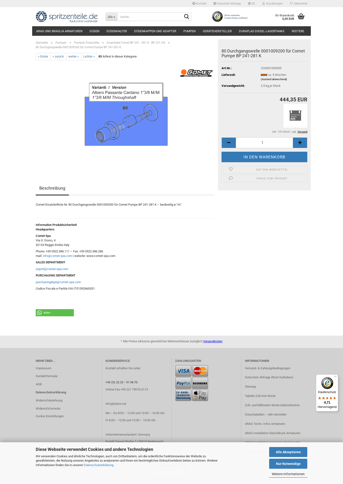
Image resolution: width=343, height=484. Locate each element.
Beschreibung (52, 188)
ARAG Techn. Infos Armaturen (265, 424)
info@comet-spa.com (57, 256)
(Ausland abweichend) (274, 79)
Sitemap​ (250, 386)
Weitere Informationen (288, 474)
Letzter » (89, 56)
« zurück (58, 56)
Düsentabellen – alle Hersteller (266, 414)
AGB (39, 384)
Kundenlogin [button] (272, 3)
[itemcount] (264, 142)
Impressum (43, 368)
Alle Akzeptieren (288, 452)
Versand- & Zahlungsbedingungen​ (267, 368)
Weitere (298, 31)
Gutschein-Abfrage (227, 3)
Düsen (94, 31)
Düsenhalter (116, 31)
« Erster (43, 56)
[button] (251, 3)
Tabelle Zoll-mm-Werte (260, 396)
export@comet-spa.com (52, 269)
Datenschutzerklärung (98, 465)
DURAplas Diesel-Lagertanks (261, 31)
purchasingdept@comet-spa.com (58, 282)
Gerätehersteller (217, 31)
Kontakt (199, 3)
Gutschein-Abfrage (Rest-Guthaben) (269, 377)
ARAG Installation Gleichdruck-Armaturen (272, 433)
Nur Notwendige (288, 464)
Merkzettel (298, 3)
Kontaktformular (47, 376)
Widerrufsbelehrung (49, 400)
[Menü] (335, 377)
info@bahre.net (116, 404)
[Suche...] (111, 16)
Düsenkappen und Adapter (155, 31)
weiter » (73, 56)
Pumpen (189, 31)
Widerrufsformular (48, 408)
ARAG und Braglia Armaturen (59, 31)
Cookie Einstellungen (50, 416)
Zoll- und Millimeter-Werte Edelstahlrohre (272, 405)
